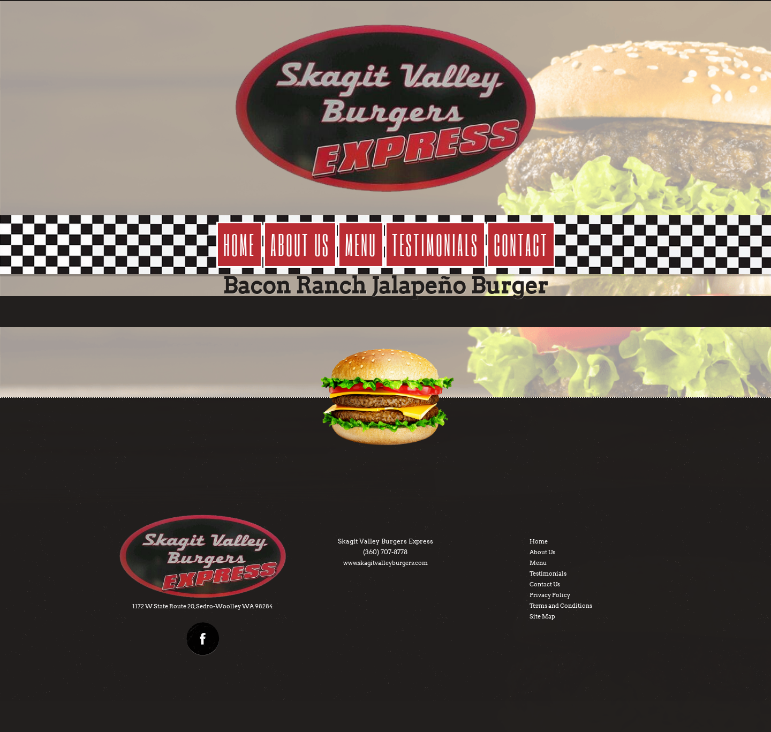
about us (300, 244)
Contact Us (545, 584)
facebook (203, 638)
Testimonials (548, 573)
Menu (538, 563)
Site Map (542, 616)
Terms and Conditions (561, 605)
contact (521, 244)
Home (239, 244)
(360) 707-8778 (385, 552)
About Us (542, 552)
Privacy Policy (550, 595)
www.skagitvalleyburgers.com (385, 563)
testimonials (435, 244)
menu (361, 244)
